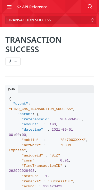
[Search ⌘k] (90, 7)
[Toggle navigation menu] (9, 7)
